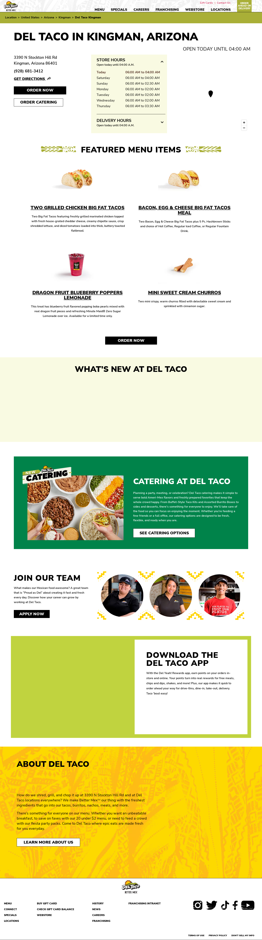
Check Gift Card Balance (55, 909)
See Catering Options (164, 533)
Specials (119, 9)
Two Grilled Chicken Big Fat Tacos (77, 207)
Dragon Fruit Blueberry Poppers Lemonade (77, 295)
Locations (221, 9)
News (96, 909)
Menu (99, 9)
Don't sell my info (242, 935)
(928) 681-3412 (28, 71)
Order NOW (40, 90)
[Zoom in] (244, 122)
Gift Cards (206, 3)
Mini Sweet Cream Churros (184, 292)
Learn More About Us (48, 842)
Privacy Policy (218, 935)
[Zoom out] (244, 127)
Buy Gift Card (47, 903)
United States (30, 17)
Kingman (65, 17)
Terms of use (196, 935)
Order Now (131, 340)
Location (11, 17)
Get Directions (30, 78)
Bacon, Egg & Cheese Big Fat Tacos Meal (184, 210)
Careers (141, 9)
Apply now (31, 614)
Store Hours (111, 60)
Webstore (195, 9)
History (98, 903)
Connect (10, 909)
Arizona (49, 17)
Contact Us (224, 3)
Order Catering (38, 102)
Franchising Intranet (144, 903)
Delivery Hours (114, 120)
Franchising (167, 9)
